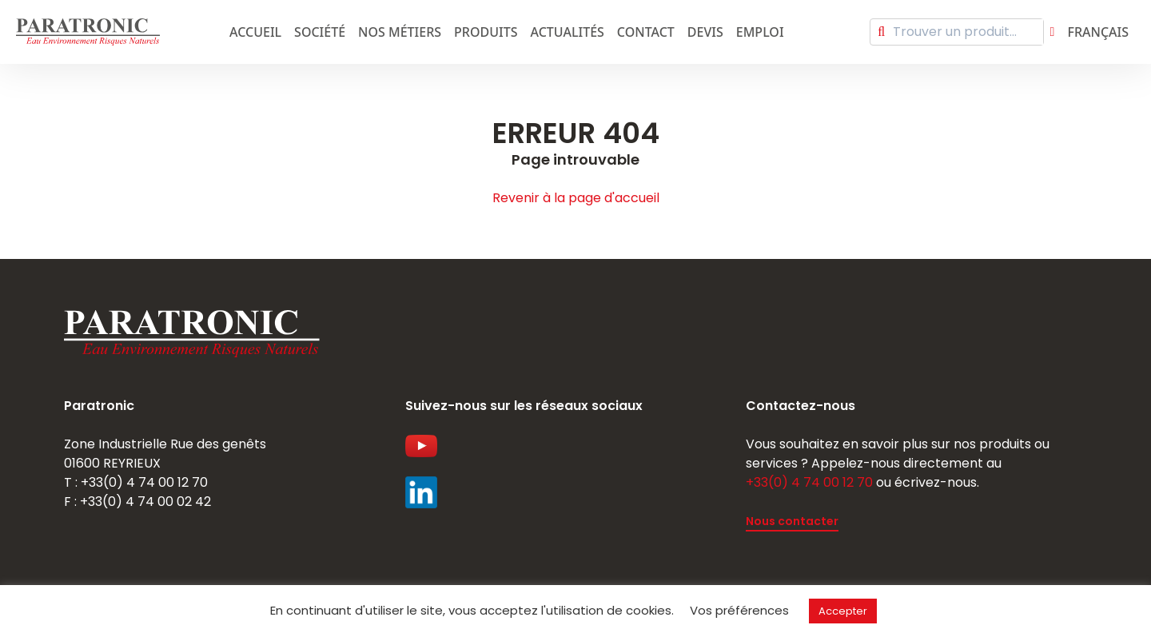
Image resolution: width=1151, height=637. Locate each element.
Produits (485, 32)
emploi (760, 32)
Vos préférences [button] (739, 610)
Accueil (255, 32)
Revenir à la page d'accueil (575, 198)
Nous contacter (792, 521)
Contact (646, 32)
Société (319, 32)
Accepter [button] (842, 611)
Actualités (567, 32)
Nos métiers (399, 32)
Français (1098, 32)
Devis (705, 32)
